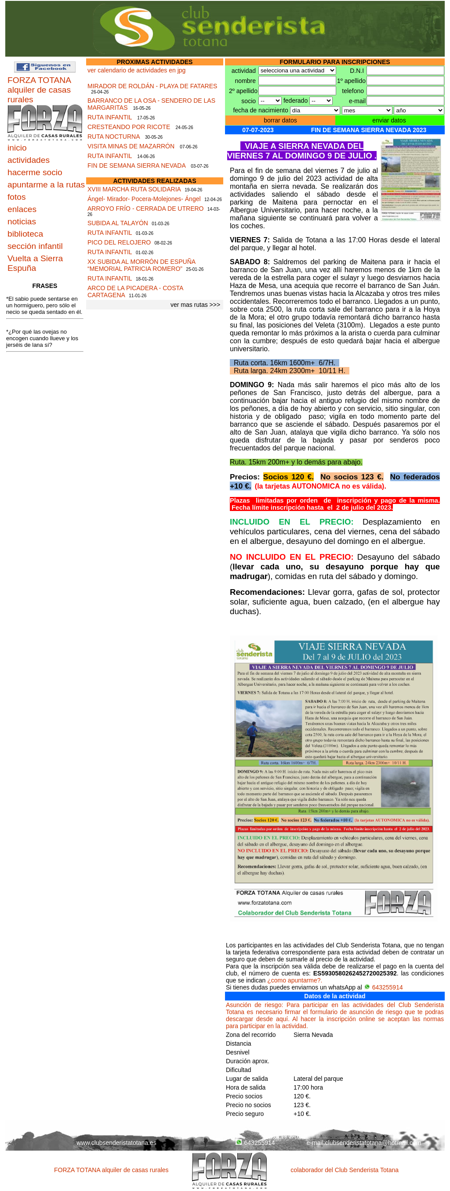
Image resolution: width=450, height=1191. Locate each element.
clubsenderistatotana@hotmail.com (373, 1142)
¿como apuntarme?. (294, 980)
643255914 (383, 987)
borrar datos (280, 120)
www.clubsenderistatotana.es (116, 1142)
